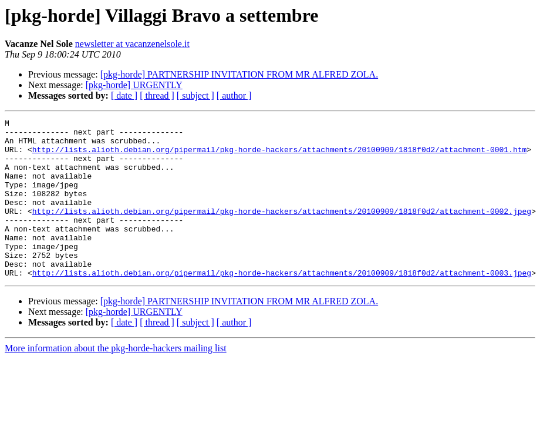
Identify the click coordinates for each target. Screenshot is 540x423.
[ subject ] (195, 95)
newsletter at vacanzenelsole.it (132, 44)
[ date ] (124, 95)
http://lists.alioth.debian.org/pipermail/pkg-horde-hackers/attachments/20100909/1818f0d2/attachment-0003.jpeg (281, 304)
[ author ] (234, 95)
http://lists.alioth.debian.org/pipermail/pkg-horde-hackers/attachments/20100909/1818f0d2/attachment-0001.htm (279, 156)
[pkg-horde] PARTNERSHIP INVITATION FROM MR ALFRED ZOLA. (239, 74)
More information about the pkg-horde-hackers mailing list (116, 380)
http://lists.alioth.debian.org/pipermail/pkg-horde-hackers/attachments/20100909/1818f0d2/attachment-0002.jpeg (281, 230)
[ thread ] (157, 95)
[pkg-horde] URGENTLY (134, 85)
